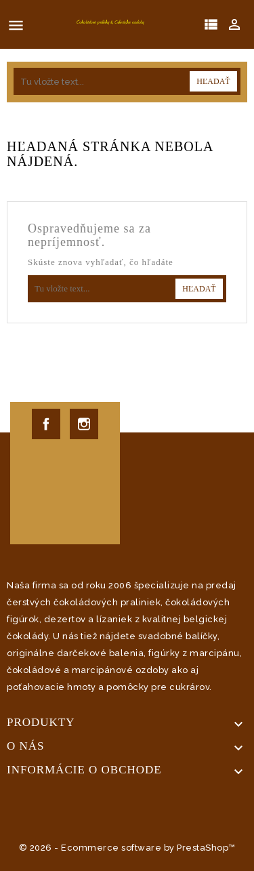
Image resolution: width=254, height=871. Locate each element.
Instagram (84, 424)
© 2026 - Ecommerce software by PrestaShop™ (127, 848)
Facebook (46, 424)
